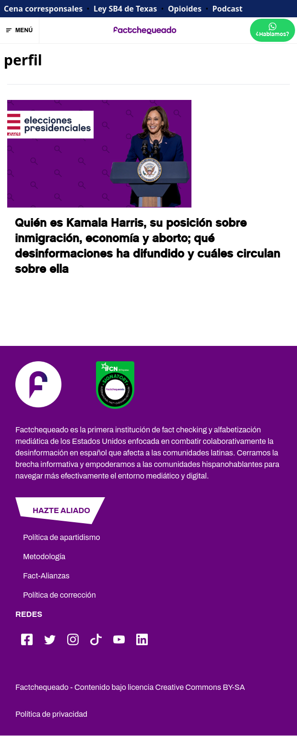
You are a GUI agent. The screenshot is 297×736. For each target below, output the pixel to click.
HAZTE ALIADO (61, 510)
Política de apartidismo (61, 537)
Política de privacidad (51, 714)
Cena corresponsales (43, 8)
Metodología (44, 556)
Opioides (185, 8)
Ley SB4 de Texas (125, 8)
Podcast (228, 8)
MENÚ (19, 30)
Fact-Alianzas (46, 576)
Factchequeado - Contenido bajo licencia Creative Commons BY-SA (130, 687)
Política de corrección (59, 595)
